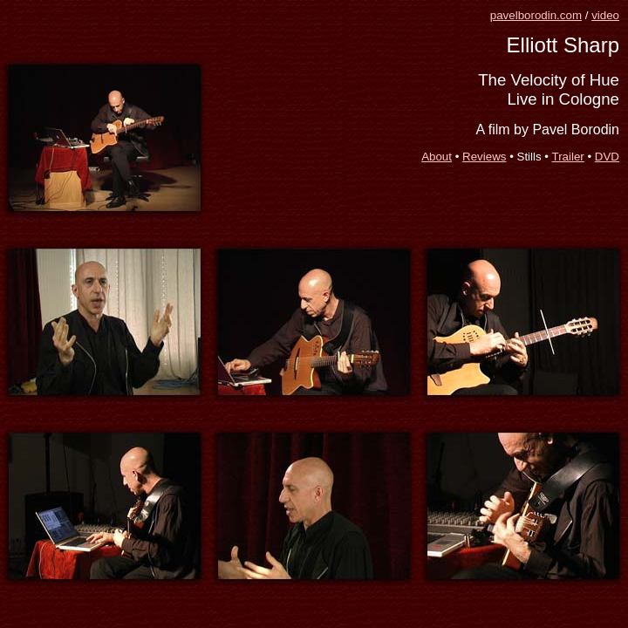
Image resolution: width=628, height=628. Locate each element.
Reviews (484, 156)
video (605, 15)
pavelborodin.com (536, 15)
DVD (607, 156)
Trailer (568, 156)
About (436, 156)
